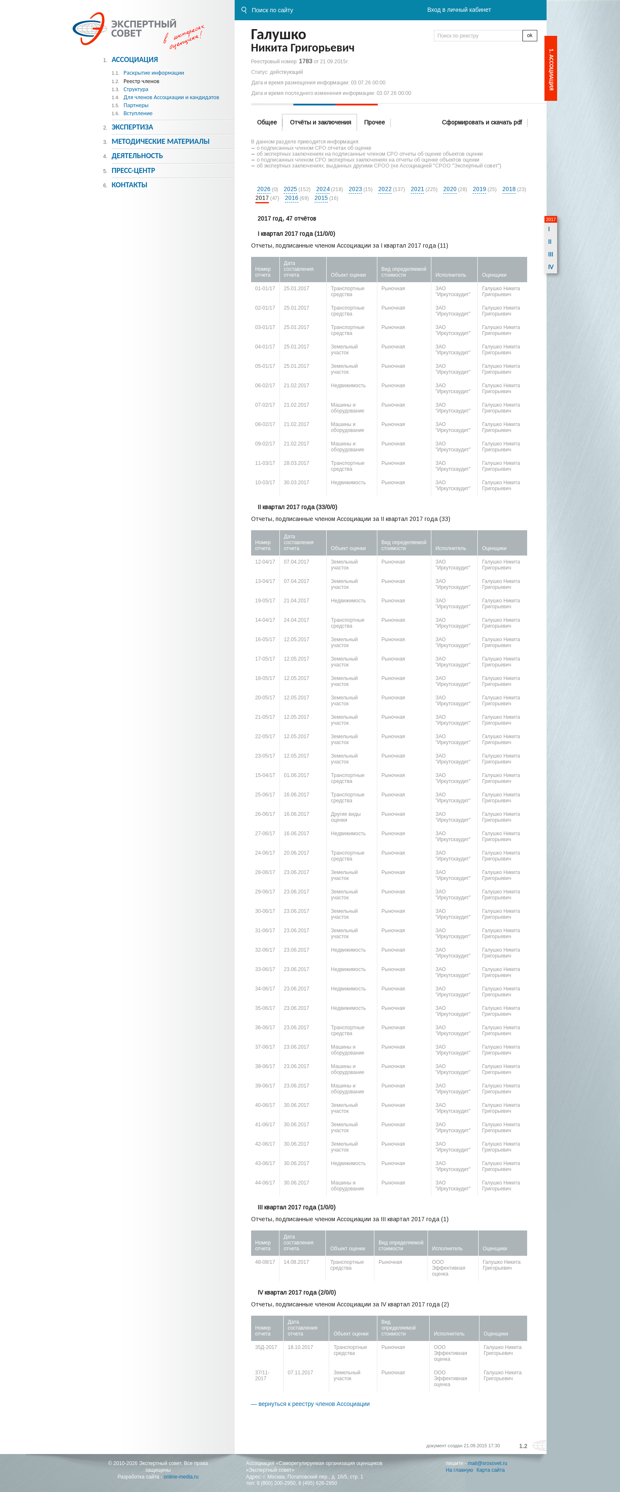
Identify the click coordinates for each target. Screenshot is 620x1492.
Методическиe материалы (160, 141)
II (549, 241)
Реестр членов (142, 81)
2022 (385, 189)
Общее (267, 122)
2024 (323, 189)
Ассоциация (134, 59)
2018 (509, 189)
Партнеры (136, 105)
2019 (479, 189)
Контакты (129, 184)
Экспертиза (132, 127)
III (550, 254)
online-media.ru (181, 1477)
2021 (417, 189)
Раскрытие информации (154, 72)
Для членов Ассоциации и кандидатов (171, 97)
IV (550, 267)
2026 (264, 189)
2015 (321, 197)
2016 (291, 197)
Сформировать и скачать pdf (482, 122)
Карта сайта (491, 1470)
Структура (136, 89)
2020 (450, 189)
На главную (459, 1470)
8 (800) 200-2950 (276, 1483)
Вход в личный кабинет (459, 9)
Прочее (374, 122)
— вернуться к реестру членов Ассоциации (310, 1403)
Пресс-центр (133, 170)
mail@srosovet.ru (487, 1463)
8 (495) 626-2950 (317, 1483)
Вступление (138, 113)
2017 (262, 197)
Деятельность (137, 155)
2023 (355, 189)
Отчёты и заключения (320, 122)
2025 (290, 189)
